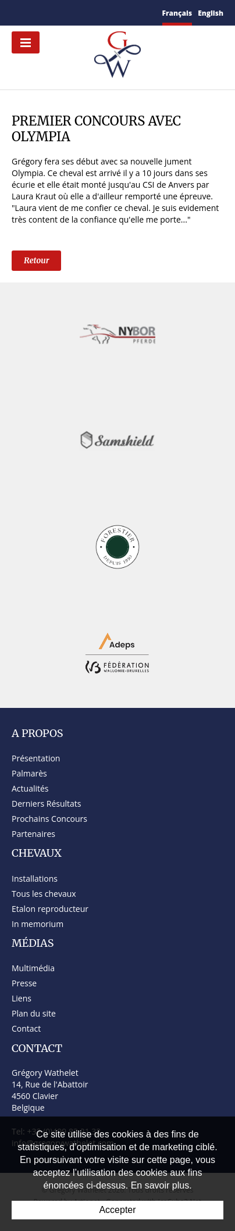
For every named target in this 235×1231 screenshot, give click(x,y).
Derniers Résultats (46, 803)
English (210, 13)
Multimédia (33, 968)
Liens (21, 998)
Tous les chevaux (44, 893)
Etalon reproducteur (50, 908)
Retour (36, 260)
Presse (24, 983)
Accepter (117, 1210)
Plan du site (34, 1013)
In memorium (37, 923)
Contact (26, 1028)
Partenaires (33, 833)
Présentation (36, 758)
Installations (35, 878)
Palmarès (29, 773)
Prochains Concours (49, 818)
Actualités (30, 788)
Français (177, 13)
